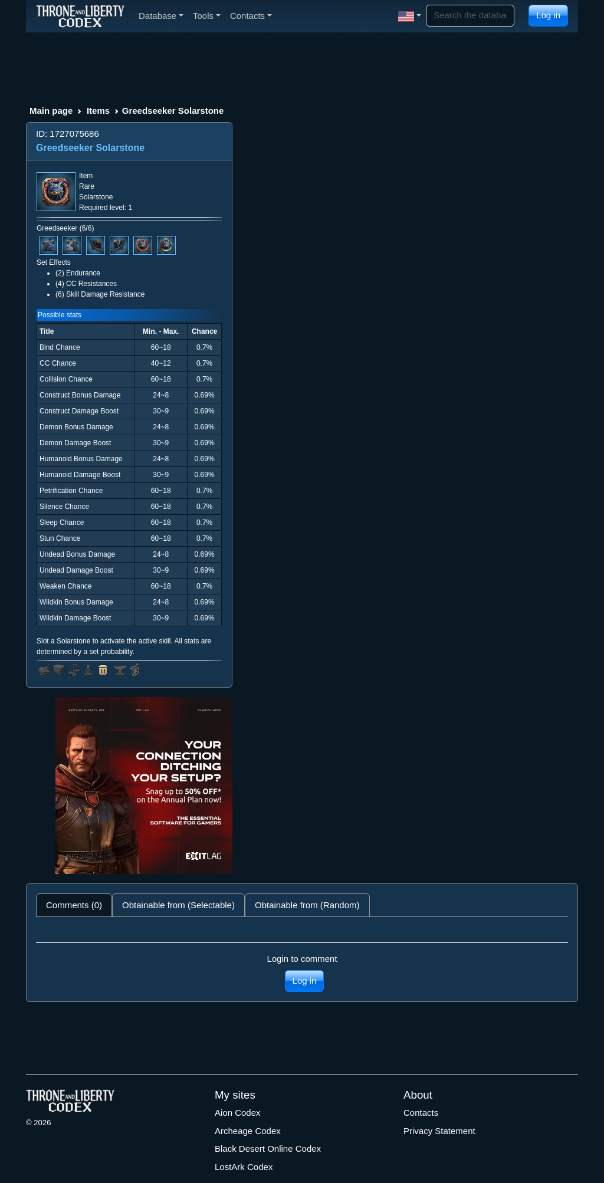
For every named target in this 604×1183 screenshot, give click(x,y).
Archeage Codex (248, 1131)
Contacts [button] (251, 16)
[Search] (470, 16)
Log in (548, 15)
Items (98, 111)
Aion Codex (238, 1113)
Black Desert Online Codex (268, 1148)
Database (161, 16)
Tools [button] (207, 16)
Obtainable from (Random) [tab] (307, 905)
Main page (51, 111)
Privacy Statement (439, 1131)
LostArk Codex (244, 1167)
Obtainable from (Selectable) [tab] (178, 905)
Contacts (420, 1113)
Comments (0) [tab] (74, 905)
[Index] (80, 16)
